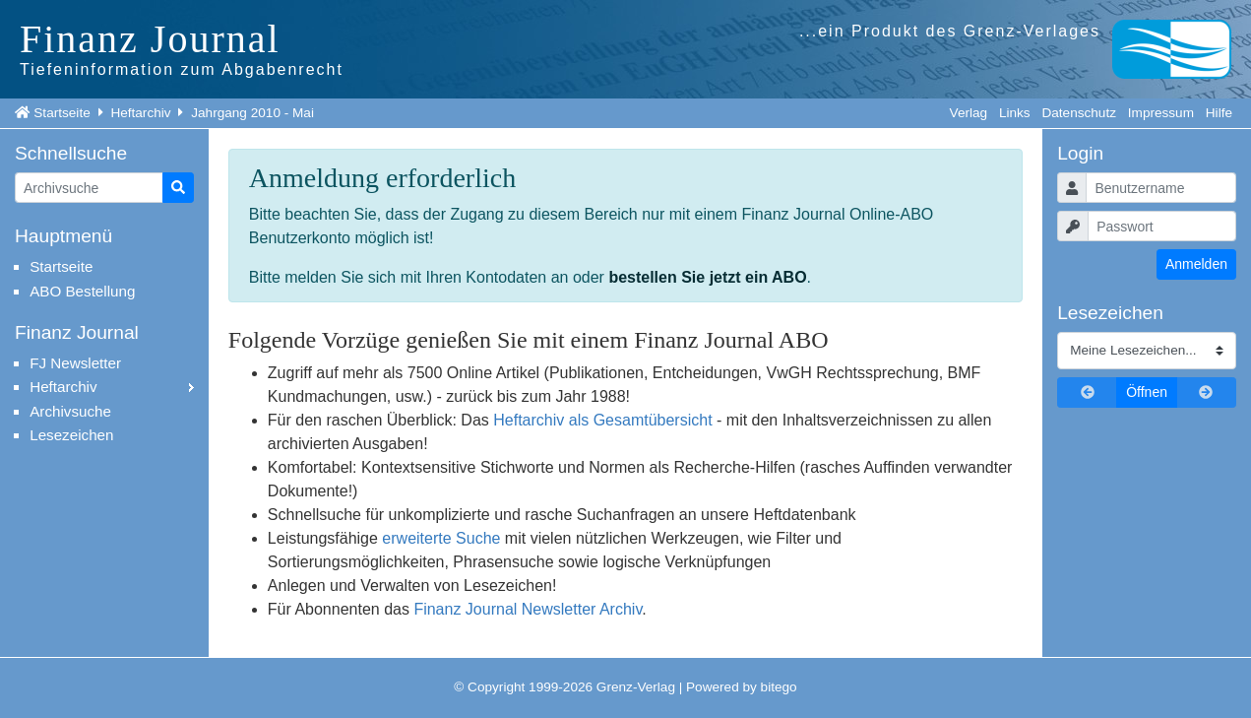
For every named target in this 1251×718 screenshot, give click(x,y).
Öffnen (1146, 392)
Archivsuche (70, 411)
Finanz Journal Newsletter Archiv (527, 609)
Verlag (969, 112)
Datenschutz (1078, 112)
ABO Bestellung (82, 291)
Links (1015, 112)
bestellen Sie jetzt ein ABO (707, 277)
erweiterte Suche (441, 538)
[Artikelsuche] (89, 187)
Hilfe (1219, 112)
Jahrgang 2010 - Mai (252, 112)
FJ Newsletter (75, 363)
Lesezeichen (71, 434)
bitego (779, 687)
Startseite (61, 112)
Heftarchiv (140, 112)
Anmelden (1196, 264)
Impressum (1161, 112)
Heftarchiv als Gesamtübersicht (602, 420)
